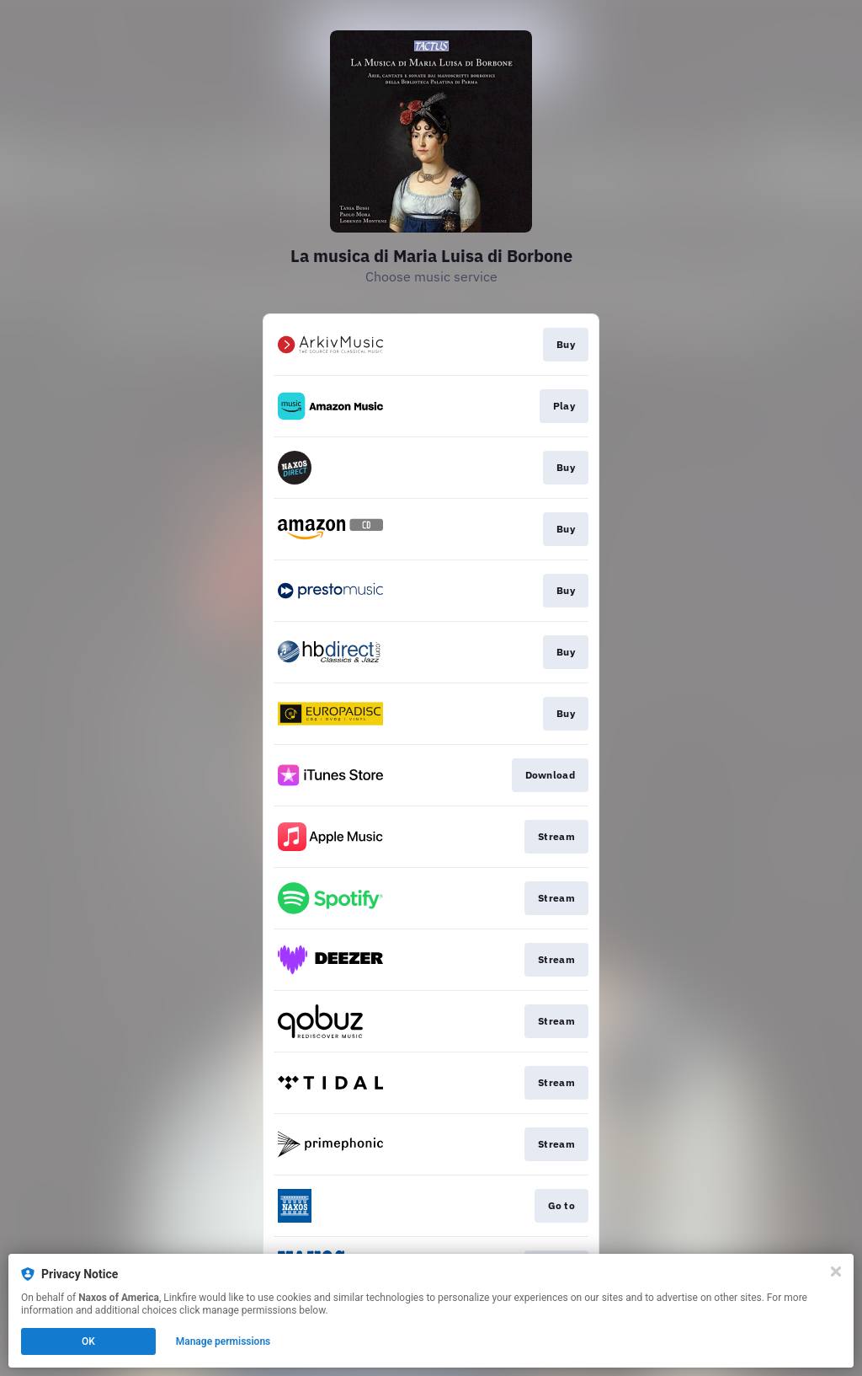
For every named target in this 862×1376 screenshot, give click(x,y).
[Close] (835, 1271)
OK (88, 1341)
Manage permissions (223, 1341)
